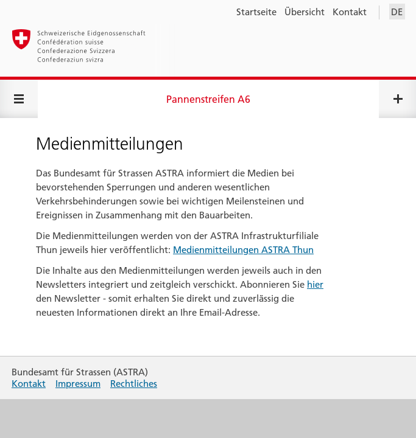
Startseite (256, 12)
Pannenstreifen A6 (208, 99)
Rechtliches (133, 383)
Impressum (77, 383)
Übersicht (304, 12)
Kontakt (350, 12)
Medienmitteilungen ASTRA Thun (243, 249)
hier (315, 284)
